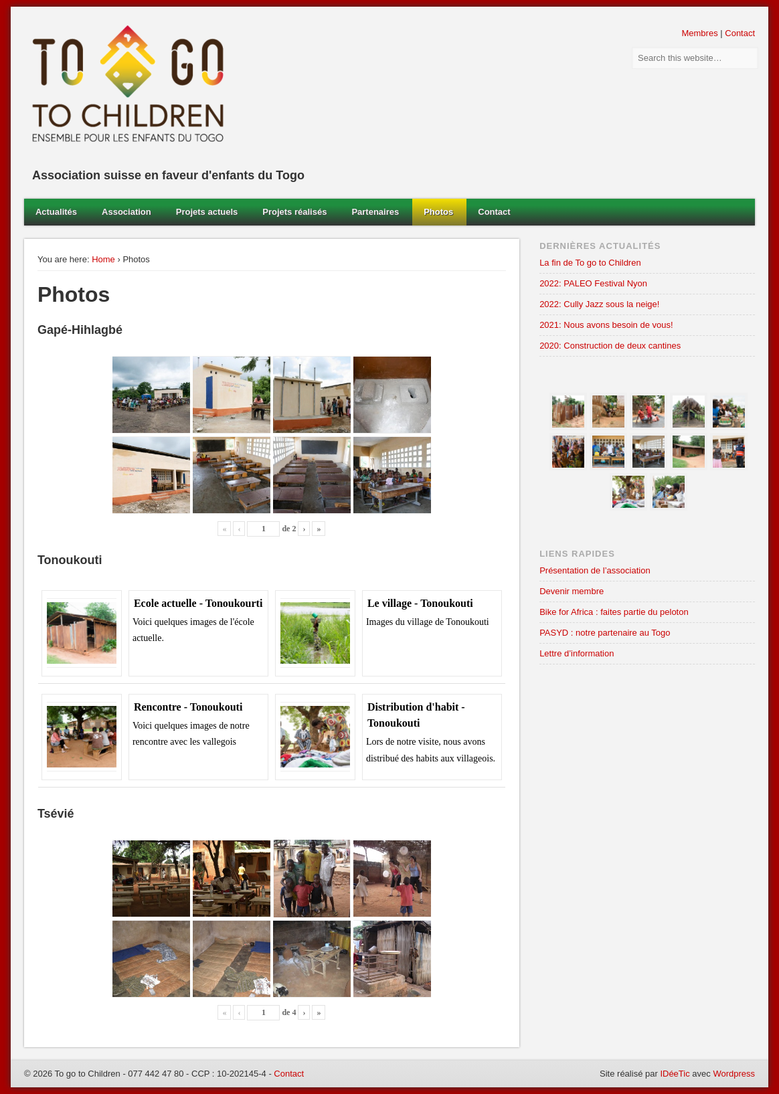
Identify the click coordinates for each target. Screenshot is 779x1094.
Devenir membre (571, 591)
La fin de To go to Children (590, 263)
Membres (699, 33)
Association (126, 212)
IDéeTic (674, 1074)
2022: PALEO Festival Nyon (593, 283)
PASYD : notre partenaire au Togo (604, 633)
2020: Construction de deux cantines (610, 346)
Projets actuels (207, 212)
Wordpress (734, 1074)
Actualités (56, 212)
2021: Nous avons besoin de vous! (606, 325)
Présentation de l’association (595, 570)
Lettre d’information (576, 653)
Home (103, 259)
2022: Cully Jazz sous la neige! (599, 304)
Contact (740, 33)
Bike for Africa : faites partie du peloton (614, 612)
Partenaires (375, 212)
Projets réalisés (294, 212)
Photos (438, 212)
